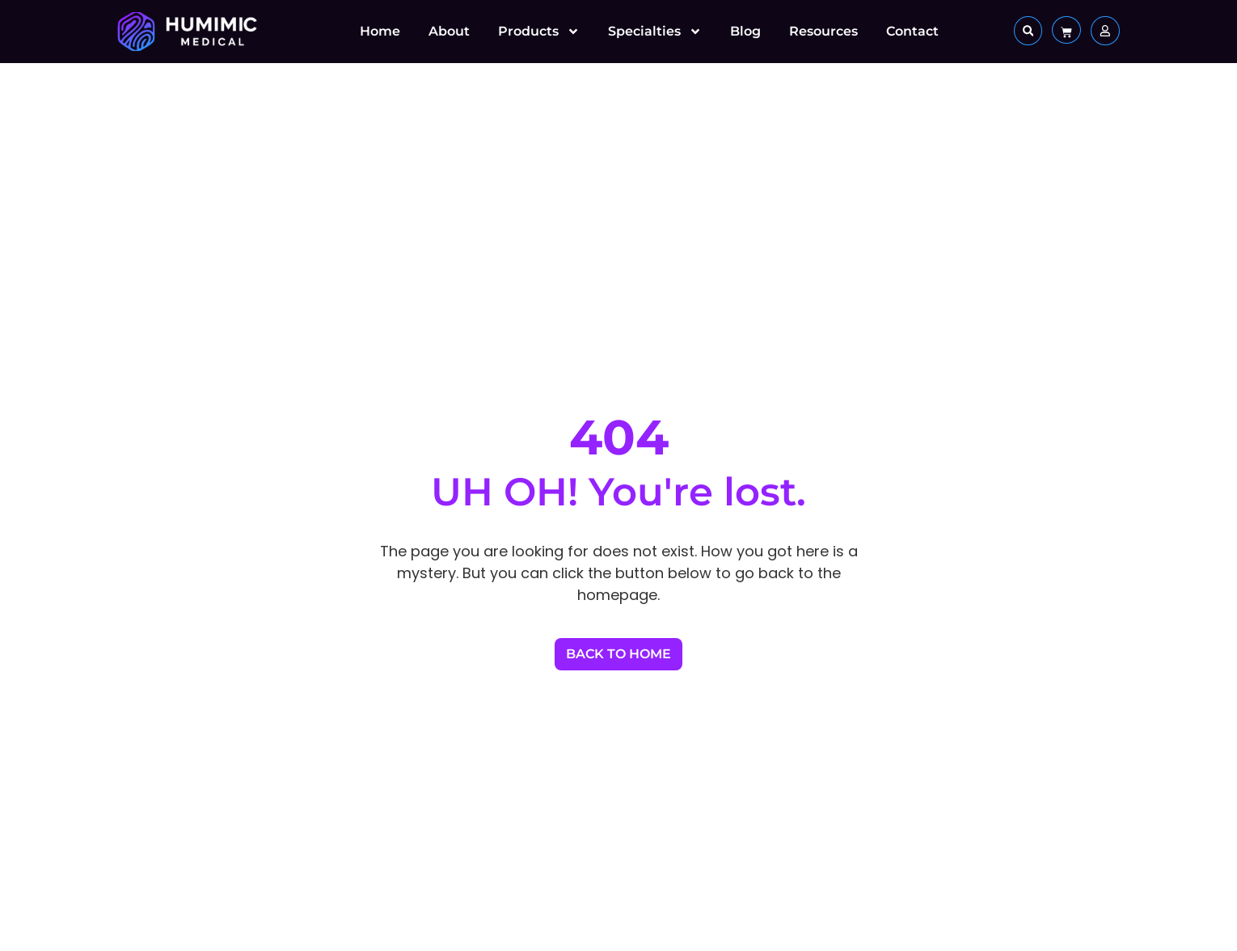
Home (380, 31)
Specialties (655, 31)
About (449, 31)
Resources (823, 31)
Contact (912, 31)
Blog (745, 31)
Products (539, 31)
